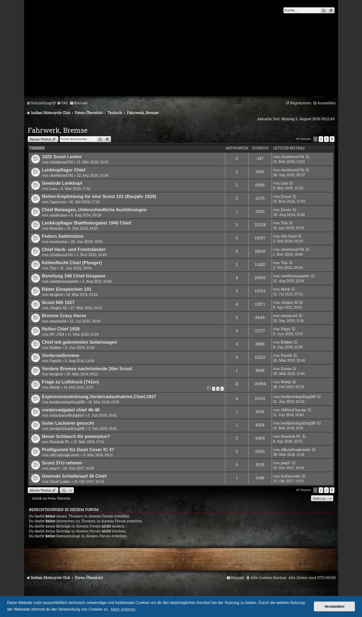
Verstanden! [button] (334, 606)
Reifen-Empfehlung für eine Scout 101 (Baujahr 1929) (99, 196)
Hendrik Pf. (60, 441)
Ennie (286, 196)
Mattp (55, 387)
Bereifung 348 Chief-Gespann (74, 275)
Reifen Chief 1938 (61, 328)
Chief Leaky (60, 481)
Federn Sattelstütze (63, 236)
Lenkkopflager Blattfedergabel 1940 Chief (86, 222)
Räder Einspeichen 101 (67, 289)
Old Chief (289, 236)
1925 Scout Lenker (62, 156)
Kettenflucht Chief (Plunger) (72, 262)
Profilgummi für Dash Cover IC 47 (78, 449)
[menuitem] (62, 103)
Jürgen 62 (58, 307)
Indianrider (291, 475)
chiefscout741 (61, 161)
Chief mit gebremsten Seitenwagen (79, 342)
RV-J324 (57, 334)
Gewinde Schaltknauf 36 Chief (74, 476)
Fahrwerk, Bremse (57, 130)
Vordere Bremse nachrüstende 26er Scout (87, 368)
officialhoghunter (65, 454)
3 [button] (326, 139)
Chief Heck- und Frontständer (74, 249)
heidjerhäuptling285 (67, 401)
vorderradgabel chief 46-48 (71, 409)
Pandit (55, 360)
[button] (332, 139)
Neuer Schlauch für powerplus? (76, 436)
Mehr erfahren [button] (123, 609)
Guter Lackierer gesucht (68, 423)
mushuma (58, 214)
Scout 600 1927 (58, 302)
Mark (285, 289)
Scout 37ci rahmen (62, 462)
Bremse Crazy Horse (64, 315)
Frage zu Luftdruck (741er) (70, 381)
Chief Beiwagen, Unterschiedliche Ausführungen (94, 209)
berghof (56, 294)
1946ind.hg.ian (293, 409)
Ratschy (56, 228)
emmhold (58, 320)
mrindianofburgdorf (67, 415)
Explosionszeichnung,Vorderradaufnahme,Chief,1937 (99, 396)
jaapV (54, 468)
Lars (53, 188)
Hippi (286, 328)
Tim (284, 222)
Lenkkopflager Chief (64, 169)
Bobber (55, 347)
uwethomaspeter (64, 281)
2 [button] (321, 139)
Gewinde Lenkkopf (62, 183)
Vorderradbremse (61, 355)
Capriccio (58, 201)
